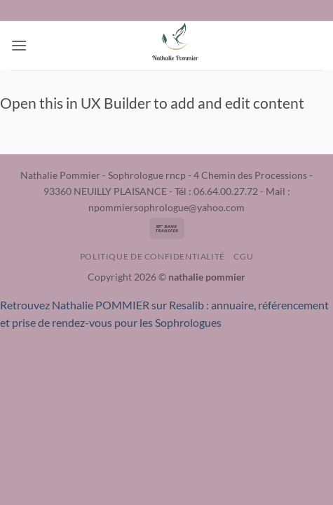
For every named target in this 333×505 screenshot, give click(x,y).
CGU (243, 256)
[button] (19, 45)
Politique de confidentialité (152, 256)
